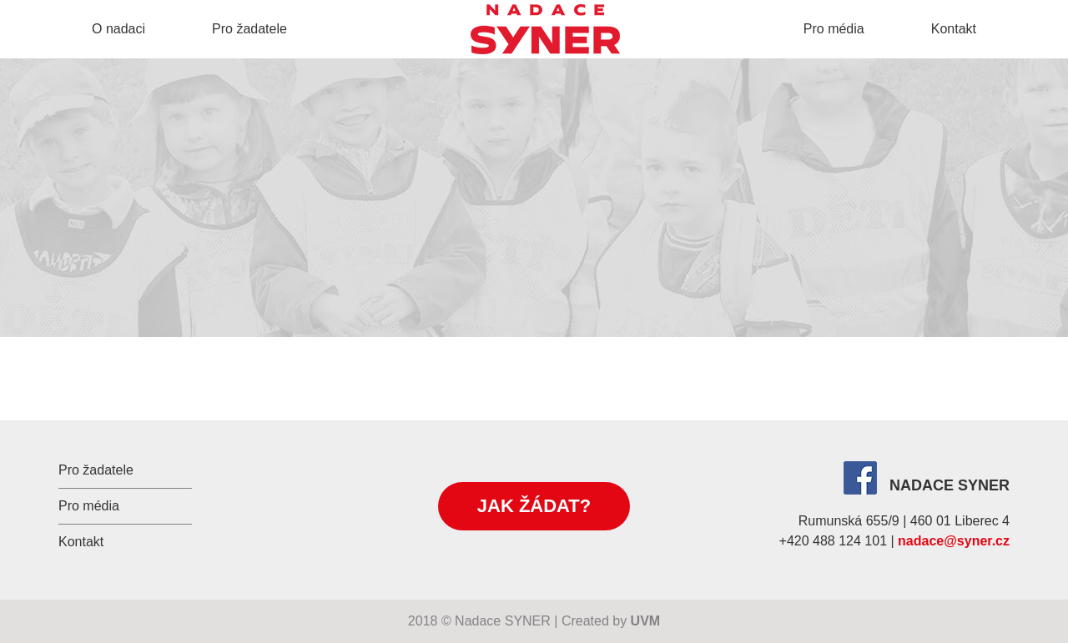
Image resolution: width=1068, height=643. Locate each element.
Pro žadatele (249, 29)
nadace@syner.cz (954, 541)
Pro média (834, 29)
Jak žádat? (534, 505)
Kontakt (953, 29)
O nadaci (118, 29)
